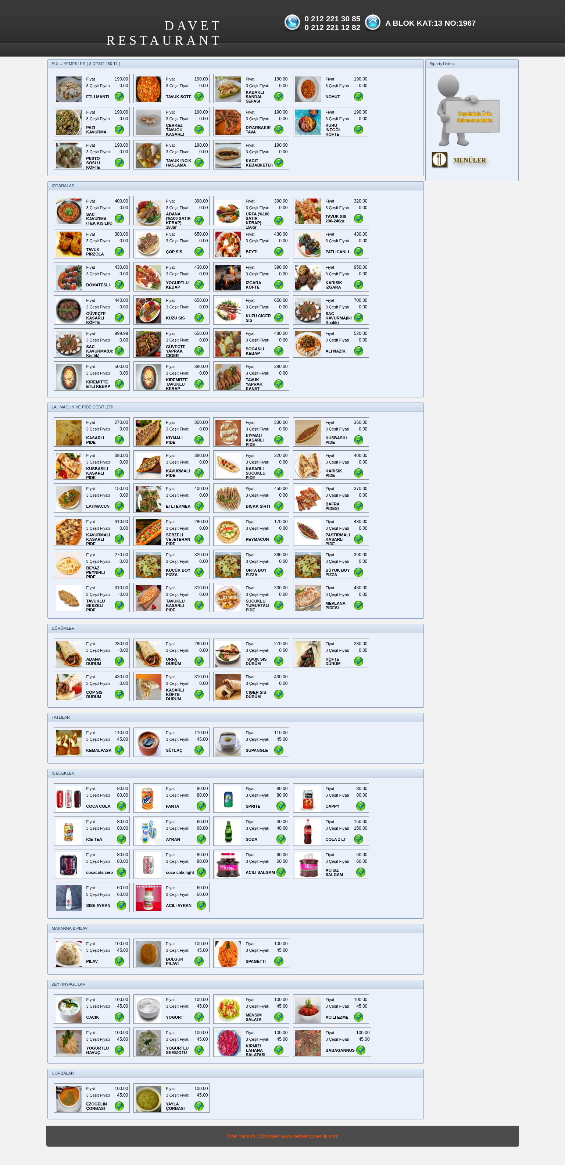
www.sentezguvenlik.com (310, 1136)
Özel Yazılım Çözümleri (253, 1136)
